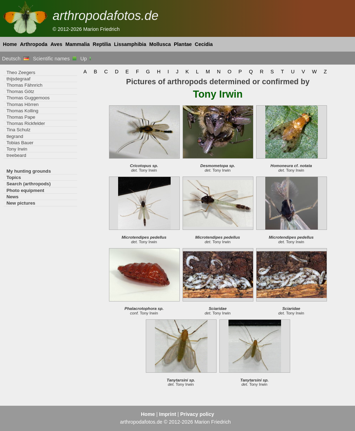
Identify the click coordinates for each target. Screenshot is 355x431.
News (12, 196)
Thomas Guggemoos (27, 97)
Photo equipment (25, 190)
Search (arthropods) (28, 183)
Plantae (183, 44)
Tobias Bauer (19, 142)
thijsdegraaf (18, 78)
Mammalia (77, 44)
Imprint (167, 414)
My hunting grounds (28, 171)
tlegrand (14, 136)
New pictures (20, 203)
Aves (56, 44)
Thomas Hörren (22, 104)
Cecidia (204, 44)
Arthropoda (33, 44)
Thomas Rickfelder (25, 123)
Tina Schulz (18, 129)
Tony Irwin (16, 149)
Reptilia (102, 44)
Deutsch (15, 58)
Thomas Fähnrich (24, 85)
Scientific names (54, 58)
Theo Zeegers (20, 72)
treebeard (16, 155)
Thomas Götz (20, 91)
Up (86, 58)
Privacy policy (197, 414)
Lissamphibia (130, 44)
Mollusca (160, 44)
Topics (13, 177)
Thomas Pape (20, 117)
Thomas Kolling (22, 110)
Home (10, 44)
